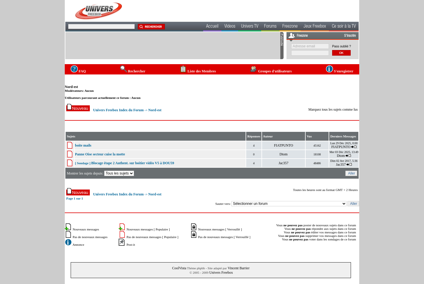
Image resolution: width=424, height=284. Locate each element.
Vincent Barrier (238, 268)
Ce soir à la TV (344, 26)
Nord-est (71, 87)
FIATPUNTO (283, 145)
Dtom (283, 154)
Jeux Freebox (315, 26)
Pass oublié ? (341, 46)
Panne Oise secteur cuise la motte (100, 154)
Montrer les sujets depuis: (101, 173)
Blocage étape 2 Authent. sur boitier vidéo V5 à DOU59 (132, 163)
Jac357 (283, 163)
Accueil (212, 26)
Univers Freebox (221, 272)
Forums (270, 26)
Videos (229, 26)
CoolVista (179, 268)
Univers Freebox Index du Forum (118, 110)
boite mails (83, 145)
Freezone (290, 26)
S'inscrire (350, 36)
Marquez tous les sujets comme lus (333, 109)
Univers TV (249, 26)
